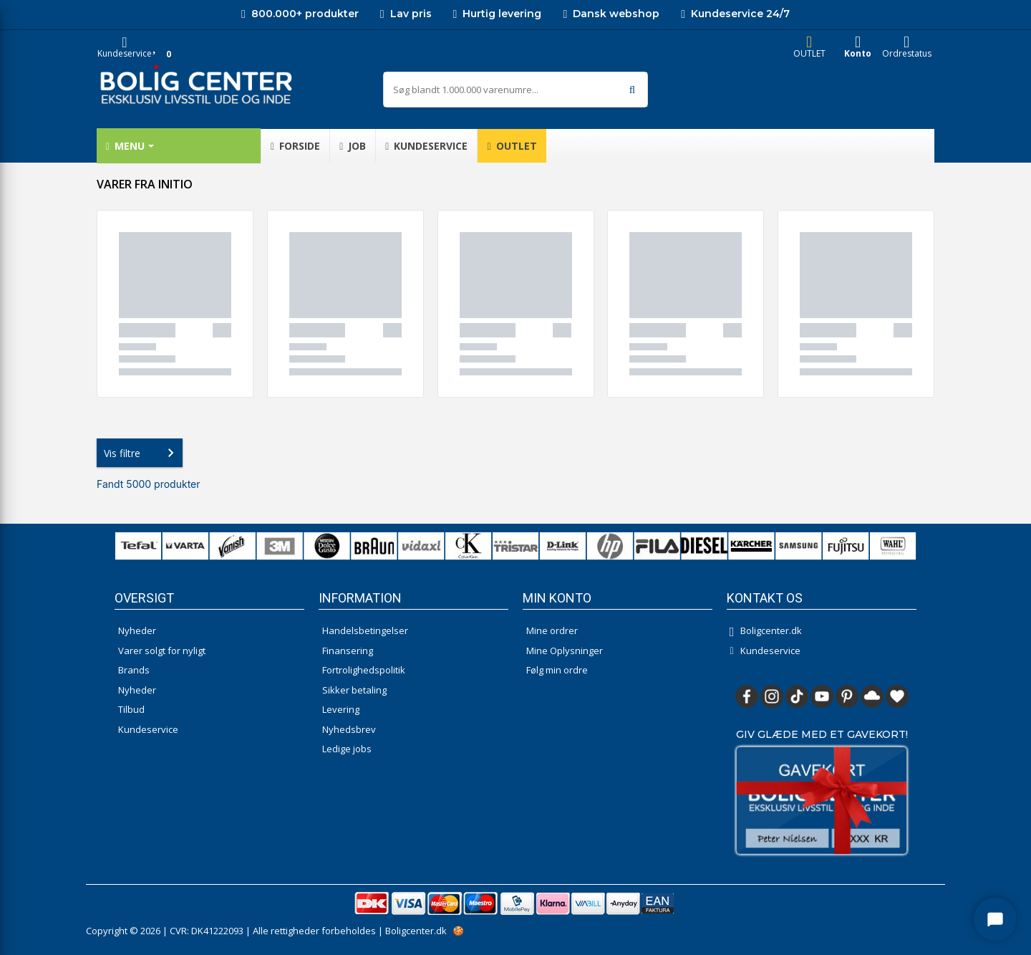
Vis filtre (142, 452)
